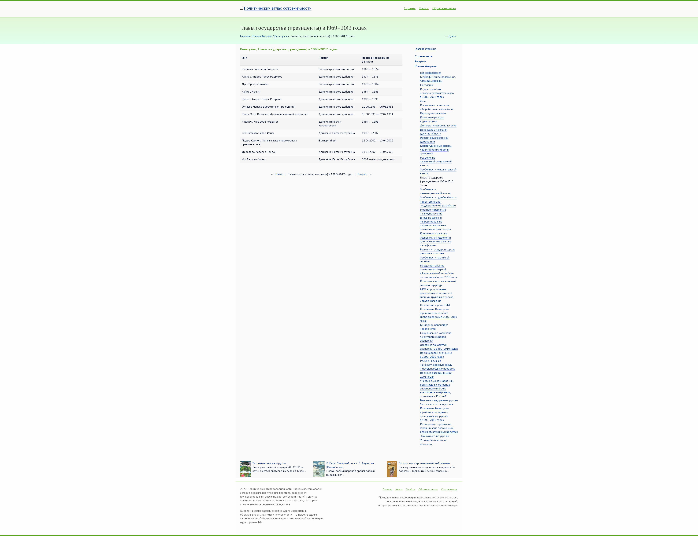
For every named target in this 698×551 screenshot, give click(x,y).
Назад (279, 174)
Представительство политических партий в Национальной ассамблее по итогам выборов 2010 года (438, 271)
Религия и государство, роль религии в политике (437, 251)
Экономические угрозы (434, 436)
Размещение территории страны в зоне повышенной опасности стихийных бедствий (439, 428)
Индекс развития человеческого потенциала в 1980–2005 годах (437, 93)
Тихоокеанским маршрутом (269, 463)
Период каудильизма (433, 113)
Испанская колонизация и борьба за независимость (437, 107)
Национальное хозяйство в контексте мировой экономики (435, 336)
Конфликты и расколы (433, 233)
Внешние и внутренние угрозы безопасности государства (439, 402)
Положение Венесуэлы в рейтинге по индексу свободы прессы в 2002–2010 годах (438, 315)
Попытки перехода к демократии (432, 119)
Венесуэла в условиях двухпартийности (433, 131)
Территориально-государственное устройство (438, 203)
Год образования (430, 73)
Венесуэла (281, 36)
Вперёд (362, 174)
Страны (409, 8)
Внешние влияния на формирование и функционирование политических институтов (435, 223)
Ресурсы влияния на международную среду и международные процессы (437, 364)
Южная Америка (262, 36)
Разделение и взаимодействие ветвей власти (436, 161)
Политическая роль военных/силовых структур (438, 283)
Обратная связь (444, 8)
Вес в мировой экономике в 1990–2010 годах (436, 355)
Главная (245, 36)
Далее (452, 36)
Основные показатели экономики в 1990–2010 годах (439, 347)
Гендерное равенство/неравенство (434, 327)
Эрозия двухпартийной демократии (434, 139)
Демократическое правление (438, 125)
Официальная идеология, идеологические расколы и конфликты (435, 241)
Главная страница (425, 49)
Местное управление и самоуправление (433, 211)
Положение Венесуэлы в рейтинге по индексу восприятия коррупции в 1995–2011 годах (434, 414)
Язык (423, 101)
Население (427, 85)
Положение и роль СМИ (435, 305)
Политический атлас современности (278, 8)
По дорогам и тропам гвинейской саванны (424, 463)
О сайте (410, 489)
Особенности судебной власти (438, 197)
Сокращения (449, 489)
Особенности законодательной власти (435, 191)
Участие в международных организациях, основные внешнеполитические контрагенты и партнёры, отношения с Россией (436, 388)
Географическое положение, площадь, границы (438, 79)
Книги (424, 8)
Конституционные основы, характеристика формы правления (436, 149)
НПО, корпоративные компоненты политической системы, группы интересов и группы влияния (436, 295)
